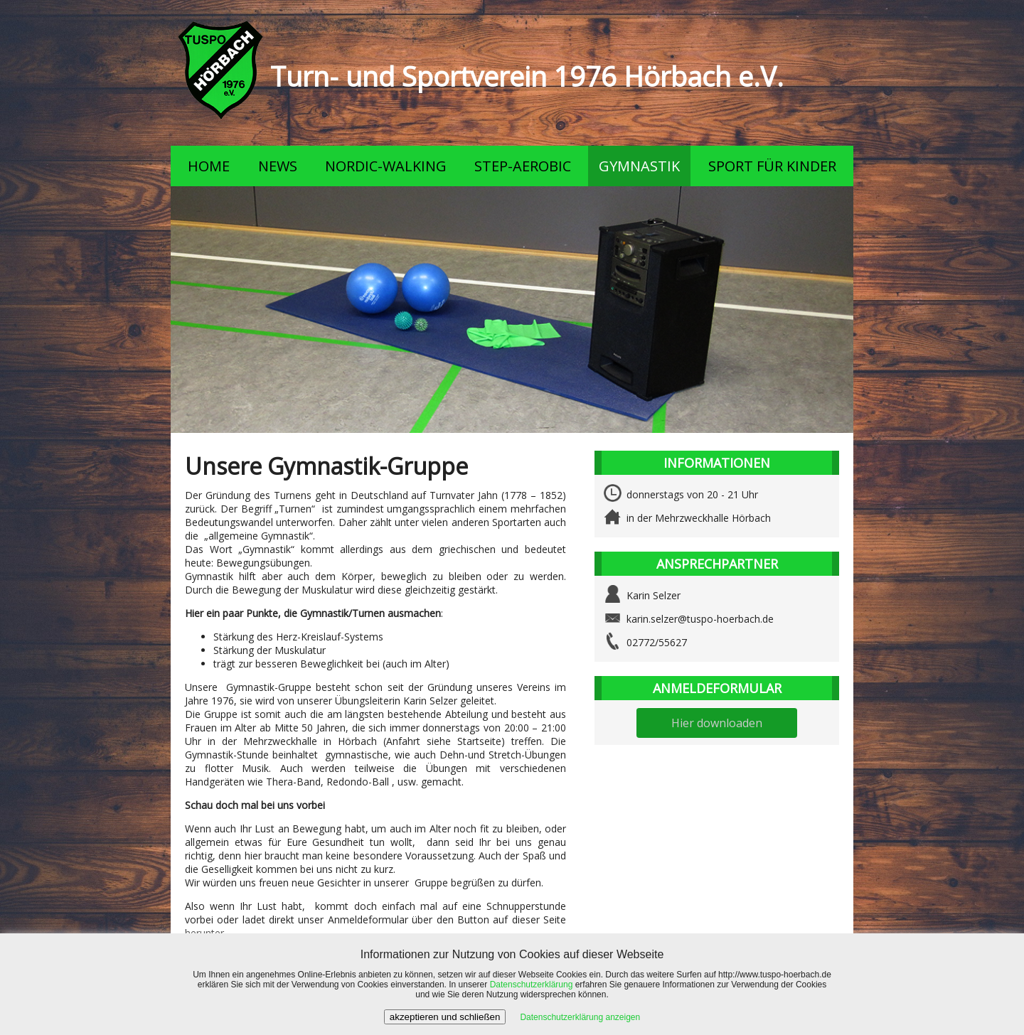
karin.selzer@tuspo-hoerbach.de (700, 619)
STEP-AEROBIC (522, 166)
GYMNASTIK (639, 166)
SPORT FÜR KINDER (772, 166)
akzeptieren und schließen (445, 1017)
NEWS (277, 166)
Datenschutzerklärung (531, 985)
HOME (209, 166)
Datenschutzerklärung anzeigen (580, 1017)
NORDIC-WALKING (386, 166)
